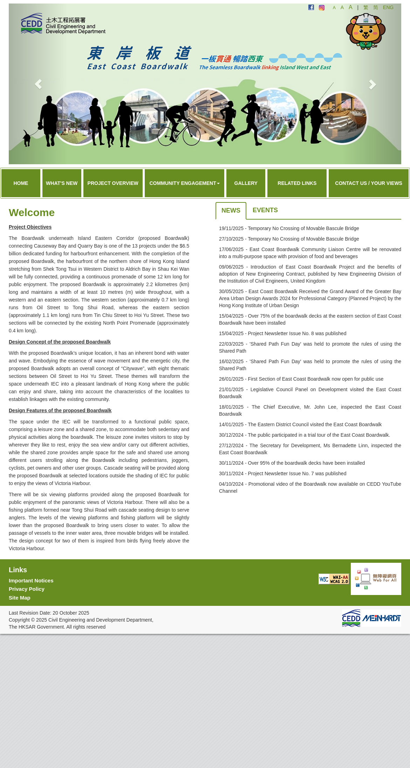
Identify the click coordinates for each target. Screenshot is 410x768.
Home (20, 183)
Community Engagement (184, 183)
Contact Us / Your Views (368, 183)
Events (265, 210)
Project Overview (113, 183)
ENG (388, 7)
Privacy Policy (27, 589)
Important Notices (31, 580)
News (230, 210)
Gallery (246, 183)
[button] (38, 84)
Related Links (297, 183)
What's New (61, 183)
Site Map (19, 598)
